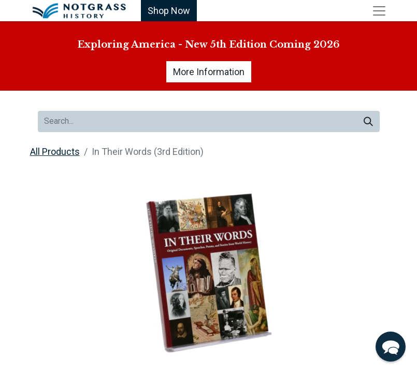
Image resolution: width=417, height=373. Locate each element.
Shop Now (169, 10)
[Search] (368, 121)
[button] (391, 347)
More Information (209, 71)
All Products (55, 151)
